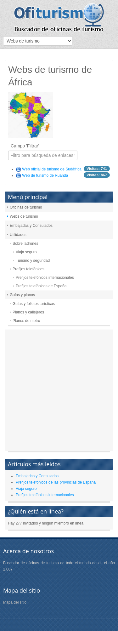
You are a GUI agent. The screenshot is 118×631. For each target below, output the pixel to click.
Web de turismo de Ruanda (45, 175)
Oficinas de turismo (26, 207)
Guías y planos (22, 295)
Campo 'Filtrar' (25, 145)
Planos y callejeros (28, 312)
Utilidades (18, 234)
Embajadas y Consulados (31, 225)
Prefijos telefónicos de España (41, 286)
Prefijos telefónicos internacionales (45, 277)
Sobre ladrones (25, 243)
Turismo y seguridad (33, 260)
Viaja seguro (26, 252)
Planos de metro (26, 320)
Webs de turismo (24, 216)
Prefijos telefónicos (28, 269)
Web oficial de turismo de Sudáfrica (51, 169)
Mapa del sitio (14, 602)
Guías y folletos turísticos (34, 303)
